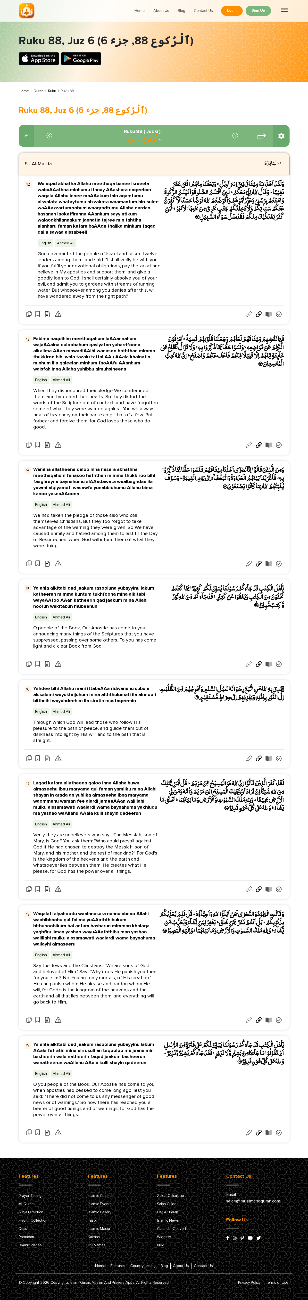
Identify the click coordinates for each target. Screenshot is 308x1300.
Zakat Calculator (170, 1196)
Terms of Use (277, 1282)
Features (117, 1266)
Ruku (52, 91)
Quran (38, 91)
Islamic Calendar (101, 1196)
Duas (23, 1229)
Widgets (164, 1237)
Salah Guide (166, 1204)
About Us (161, 11)
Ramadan (26, 1237)
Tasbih (93, 1220)
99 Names (97, 1245)
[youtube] (250, 1238)
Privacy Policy (249, 1282)
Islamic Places (30, 1245)
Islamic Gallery (99, 1212)
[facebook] (227, 1238)
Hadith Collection (33, 1220)
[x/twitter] (259, 1238)
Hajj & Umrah (167, 1212)
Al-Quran (26, 1204)
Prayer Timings (31, 1196)
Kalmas (94, 1237)
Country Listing (143, 1266)
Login (232, 10)
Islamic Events (100, 1204)
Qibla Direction (31, 1212)
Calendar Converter (173, 1229)
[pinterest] (242, 1238)
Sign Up (258, 10)
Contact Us (203, 11)
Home (139, 11)
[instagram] (235, 1238)
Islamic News (168, 1220)
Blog (181, 11)
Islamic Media (99, 1229)
